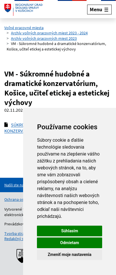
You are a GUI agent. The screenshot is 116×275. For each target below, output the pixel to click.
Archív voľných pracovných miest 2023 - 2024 (49, 32)
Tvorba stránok (17, 233)
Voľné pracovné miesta (24, 27)
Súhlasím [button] (69, 231)
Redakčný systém (19, 238)
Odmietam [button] (69, 242)
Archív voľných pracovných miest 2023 (44, 38)
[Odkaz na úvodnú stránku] (23, 9)
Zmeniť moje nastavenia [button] (69, 254)
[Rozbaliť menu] (99, 9)
